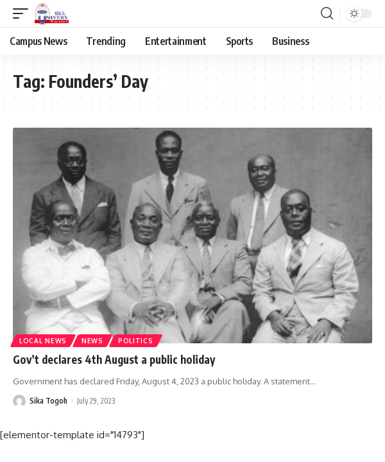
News (92, 341)
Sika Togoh (48, 401)
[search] (327, 13)
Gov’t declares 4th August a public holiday (114, 359)
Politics (135, 341)
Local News (43, 341)
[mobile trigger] (24, 13)
